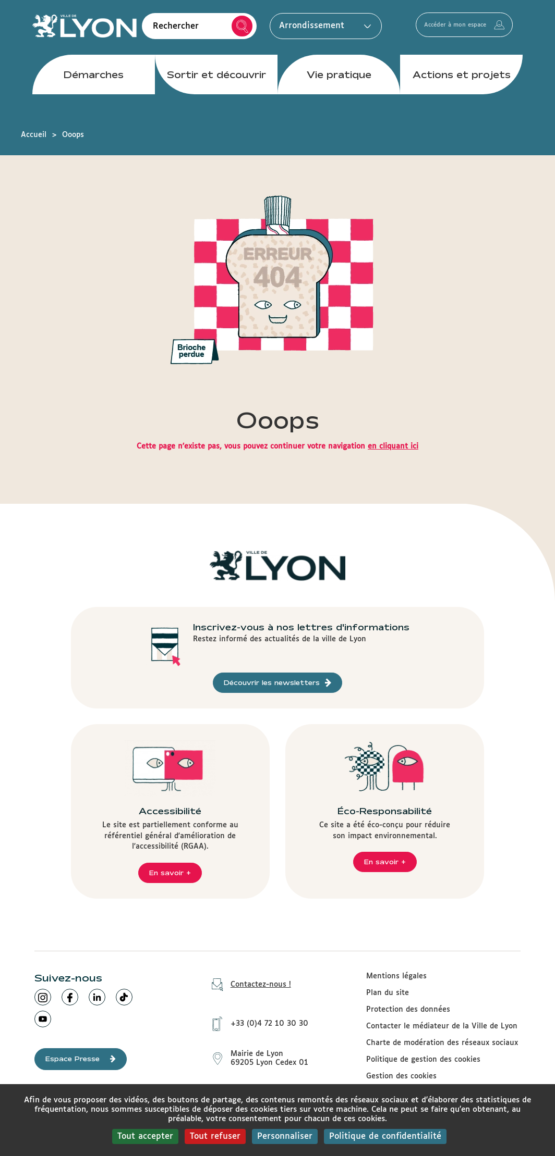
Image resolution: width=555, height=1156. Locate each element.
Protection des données (408, 1009)
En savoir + (170, 872)
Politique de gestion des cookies (423, 1059)
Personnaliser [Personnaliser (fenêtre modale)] (284, 1136)
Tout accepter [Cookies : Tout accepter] (145, 1136)
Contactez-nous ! (247, 985)
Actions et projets (462, 83)
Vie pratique (339, 83)
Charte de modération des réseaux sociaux (442, 1043)
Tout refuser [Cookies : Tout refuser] (215, 1136)
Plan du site (387, 993)
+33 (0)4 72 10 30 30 (256, 1018)
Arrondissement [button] (322, 30)
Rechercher (242, 30)
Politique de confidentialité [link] (385, 1136)
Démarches (94, 83)
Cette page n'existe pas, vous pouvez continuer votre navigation (277, 446)
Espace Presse (80, 1059)
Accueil (33, 135)
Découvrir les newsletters (277, 682)
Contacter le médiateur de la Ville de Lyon (441, 1026)
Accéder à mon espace (480, 30)
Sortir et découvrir (216, 83)
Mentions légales (396, 976)
